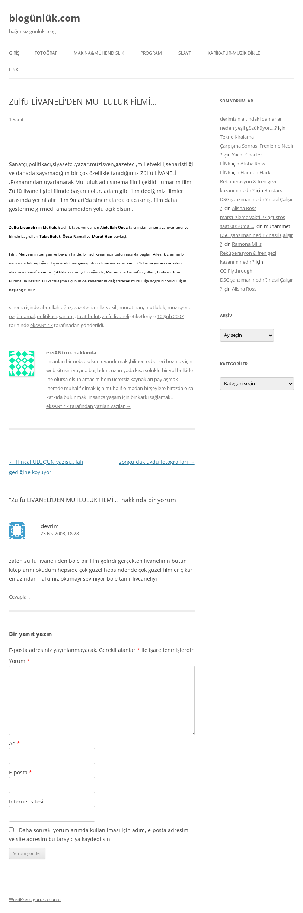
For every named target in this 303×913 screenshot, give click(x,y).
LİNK (13, 69)
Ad (14, 743)
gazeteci (83, 307)
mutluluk (155, 307)
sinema (17, 307)
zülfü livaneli (115, 316)
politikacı (47, 316)
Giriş (14, 53)
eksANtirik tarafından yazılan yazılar (88, 406)
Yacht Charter (247, 154)
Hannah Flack (255, 172)
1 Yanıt (16, 119)
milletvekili (105, 307)
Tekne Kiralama (237, 136)
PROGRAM (151, 53)
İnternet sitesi (26, 801)
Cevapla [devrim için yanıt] (17, 596)
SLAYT (184, 53)
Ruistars (273, 190)
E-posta (20, 772)
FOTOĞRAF (46, 53)
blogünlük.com (44, 18)
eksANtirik (41, 325)
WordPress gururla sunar (35, 899)
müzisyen (178, 307)
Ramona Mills (247, 244)
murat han (131, 307)
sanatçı (66, 316)
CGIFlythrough (236, 270)
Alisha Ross (252, 163)
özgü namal (22, 316)
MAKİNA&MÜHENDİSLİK (99, 53)
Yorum (19, 661)
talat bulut (88, 316)
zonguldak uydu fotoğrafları (157, 461)
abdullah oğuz (55, 307)
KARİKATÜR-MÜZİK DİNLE (234, 53)
